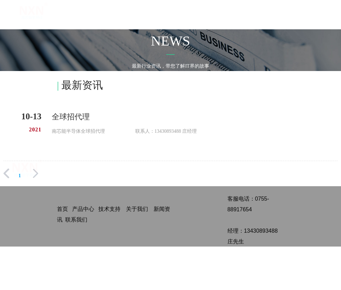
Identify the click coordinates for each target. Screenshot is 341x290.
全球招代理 (71, 116)
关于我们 (217, 13)
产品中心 (193, 13)
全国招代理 (291, 18)
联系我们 (315, 13)
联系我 (73, 221)
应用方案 (242, 13)
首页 (168, 13)
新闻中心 (266, 13)
